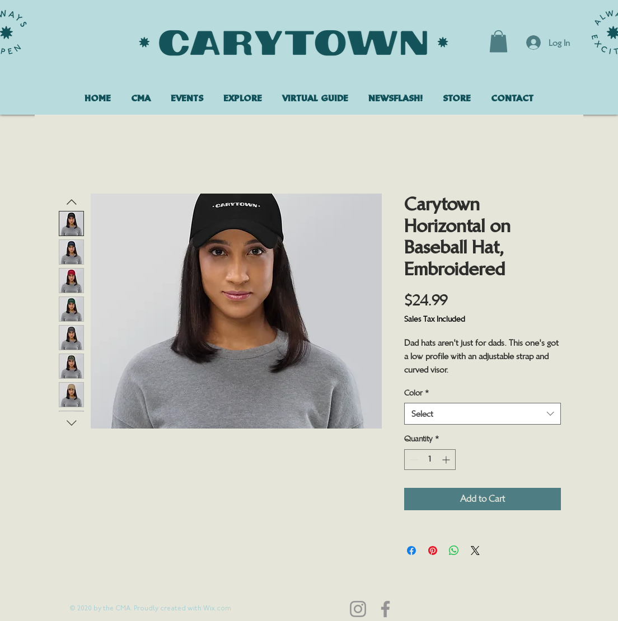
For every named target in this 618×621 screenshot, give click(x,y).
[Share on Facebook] (411, 550)
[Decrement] (413, 459)
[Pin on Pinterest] (432, 550)
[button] (498, 41)
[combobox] (482, 414)
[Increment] (447, 459)
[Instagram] (358, 609)
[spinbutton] (430, 459)
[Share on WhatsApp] (454, 550)
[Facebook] (385, 609)
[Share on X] (475, 550)
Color (416, 393)
